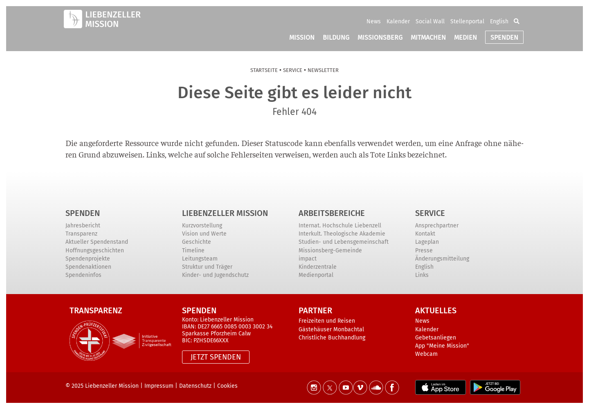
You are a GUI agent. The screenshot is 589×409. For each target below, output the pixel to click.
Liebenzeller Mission (225, 213)
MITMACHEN (428, 37)
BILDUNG (336, 37)
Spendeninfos (83, 275)
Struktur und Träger (207, 266)
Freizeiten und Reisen (327, 320)
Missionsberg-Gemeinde (330, 250)
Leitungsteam (200, 258)
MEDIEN (465, 37)
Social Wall (430, 21)
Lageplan (427, 241)
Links (422, 275)
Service (430, 213)
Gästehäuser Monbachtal (331, 329)
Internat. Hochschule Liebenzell (340, 225)
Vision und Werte (204, 233)
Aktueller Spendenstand (96, 241)
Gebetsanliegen (435, 337)
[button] (516, 21)
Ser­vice (292, 70)
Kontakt (425, 233)
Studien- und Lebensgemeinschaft (344, 241)
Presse (424, 250)
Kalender (398, 21)
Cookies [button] (227, 385)
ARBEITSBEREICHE (332, 213)
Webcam (426, 354)
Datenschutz (195, 385)
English (499, 21)
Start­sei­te (264, 70)
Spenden (82, 213)
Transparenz (81, 233)
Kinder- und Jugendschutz (215, 275)
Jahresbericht (82, 225)
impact (308, 258)
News (373, 21)
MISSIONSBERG (379, 37)
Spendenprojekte (87, 258)
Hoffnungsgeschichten (94, 250)
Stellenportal (467, 21)
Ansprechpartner (437, 225)
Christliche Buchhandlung (332, 337)
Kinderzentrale (318, 266)
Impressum (158, 385)
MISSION (302, 37)
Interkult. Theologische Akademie (342, 233)
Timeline (193, 250)
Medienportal (316, 275)
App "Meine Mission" (442, 345)
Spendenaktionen (88, 266)
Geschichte (196, 241)
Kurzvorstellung (202, 225)
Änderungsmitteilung (442, 258)
